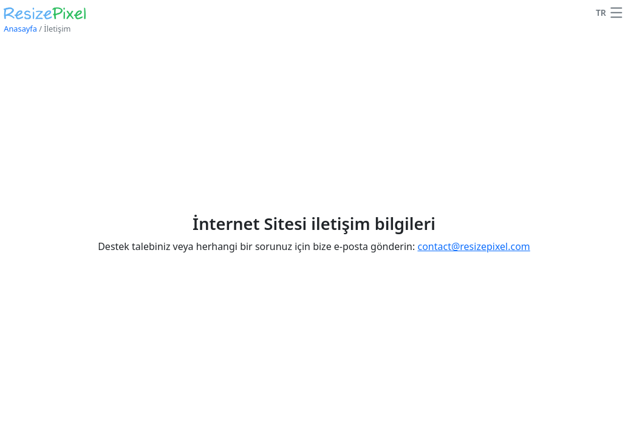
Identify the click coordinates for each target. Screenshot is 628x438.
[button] (616, 13)
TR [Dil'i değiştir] (601, 12)
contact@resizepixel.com (473, 246)
